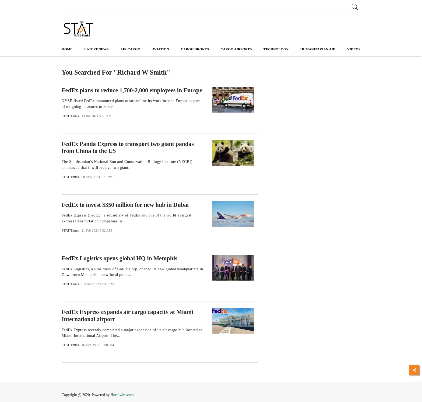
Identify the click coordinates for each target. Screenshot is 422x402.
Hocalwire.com (122, 395)
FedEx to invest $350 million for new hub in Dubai (125, 204)
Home (67, 49)
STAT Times (70, 116)
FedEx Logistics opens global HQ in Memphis (119, 258)
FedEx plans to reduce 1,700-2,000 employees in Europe (132, 90)
